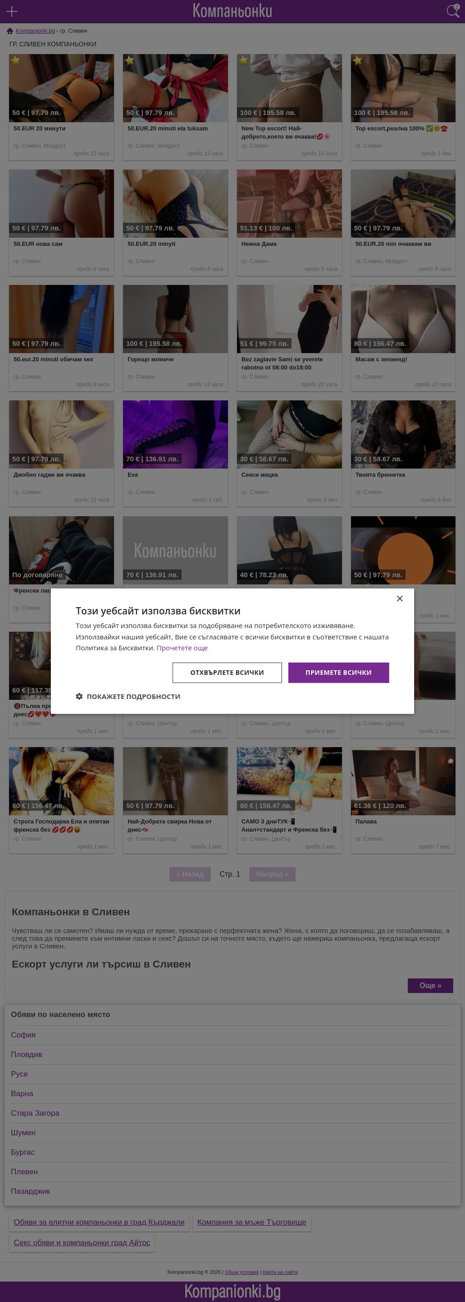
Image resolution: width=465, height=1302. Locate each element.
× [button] (399, 598)
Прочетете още (182, 647)
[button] (128, 696)
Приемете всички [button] (339, 672)
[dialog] (232, 650)
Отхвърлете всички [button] (227, 672)
